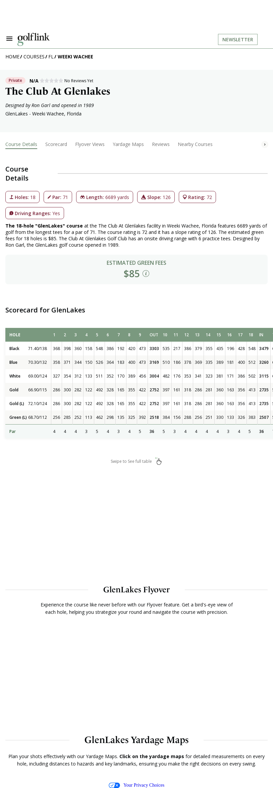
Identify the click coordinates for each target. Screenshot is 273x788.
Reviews (161, 144)
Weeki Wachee (75, 56)
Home (12, 56)
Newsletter (237, 39)
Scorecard (56, 144)
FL (51, 56)
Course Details (21, 144)
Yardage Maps (128, 144)
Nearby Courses (195, 144)
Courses (34, 56)
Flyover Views (90, 144)
